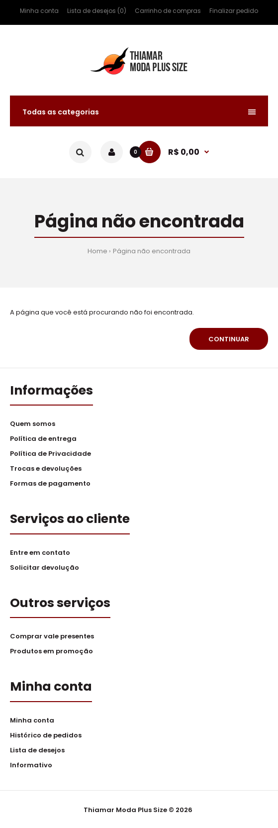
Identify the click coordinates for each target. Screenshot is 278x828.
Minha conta (39, 10)
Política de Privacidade (50, 453)
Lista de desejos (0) (96, 10)
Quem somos (32, 423)
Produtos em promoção (51, 651)
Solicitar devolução (44, 567)
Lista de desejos (37, 750)
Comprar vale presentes (52, 636)
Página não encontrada (151, 251)
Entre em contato (40, 552)
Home (97, 251)
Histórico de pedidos (46, 735)
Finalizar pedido (233, 10)
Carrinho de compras (168, 10)
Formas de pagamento (50, 483)
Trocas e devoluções (46, 468)
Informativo (31, 765)
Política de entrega (43, 438)
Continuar (228, 339)
